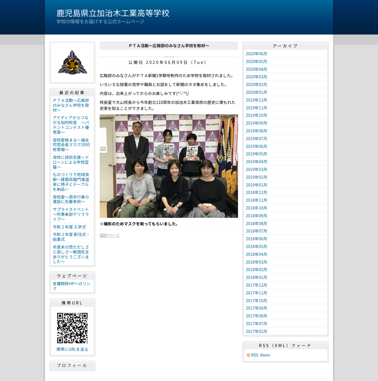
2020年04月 (256, 69)
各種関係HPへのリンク (71, 286)
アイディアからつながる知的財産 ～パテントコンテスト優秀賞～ (71, 125)
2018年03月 (256, 262)
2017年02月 (256, 331)
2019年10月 (256, 115)
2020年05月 (256, 61)
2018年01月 (256, 277)
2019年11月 (256, 108)
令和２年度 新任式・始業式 (71, 236)
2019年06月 (256, 146)
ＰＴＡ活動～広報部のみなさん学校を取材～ (71, 105)
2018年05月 (256, 246)
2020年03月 (256, 76)
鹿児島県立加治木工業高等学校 (112, 12)
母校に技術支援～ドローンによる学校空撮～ (71, 162)
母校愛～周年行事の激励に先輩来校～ (71, 199)
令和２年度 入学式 (69, 227)
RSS (254, 355)
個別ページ (110, 235)
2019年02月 (256, 177)
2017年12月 (256, 285)
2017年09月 (256, 308)
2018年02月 (256, 269)
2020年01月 (256, 92)
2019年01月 (256, 185)
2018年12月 (256, 192)
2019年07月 (256, 138)
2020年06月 (256, 53)
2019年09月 (256, 123)
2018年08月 (256, 223)
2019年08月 (256, 131)
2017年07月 (256, 323)
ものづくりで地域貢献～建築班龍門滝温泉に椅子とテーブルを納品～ (71, 182)
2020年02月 (256, 84)
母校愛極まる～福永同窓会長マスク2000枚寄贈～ (71, 145)
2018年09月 (256, 215)
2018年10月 (256, 208)
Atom (265, 355)
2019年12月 (256, 100)
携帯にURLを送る (72, 349)
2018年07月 (256, 231)
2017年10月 (256, 300)
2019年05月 (256, 154)
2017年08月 (256, 316)
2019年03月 (256, 169)
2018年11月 (256, 200)
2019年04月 (256, 161)
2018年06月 (256, 238)
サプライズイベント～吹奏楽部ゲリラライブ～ (71, 214)
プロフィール (72, 365)
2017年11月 (256, 293)
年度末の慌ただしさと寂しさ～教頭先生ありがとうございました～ (71, 254)
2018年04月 (256, 254)
